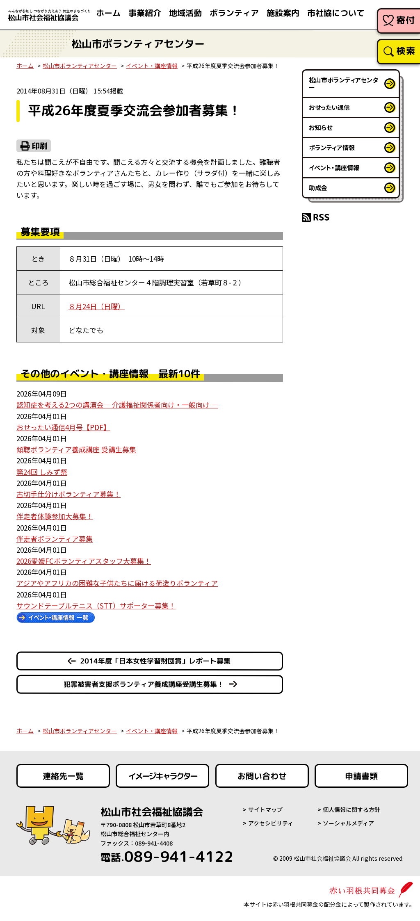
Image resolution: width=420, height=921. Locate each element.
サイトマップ (265, 809)
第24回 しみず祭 (41, 472)
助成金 (318, 187)
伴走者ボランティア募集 (54, 538)
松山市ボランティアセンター (80, 66)
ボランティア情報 (332, 147)
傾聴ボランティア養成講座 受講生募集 (76, 449)
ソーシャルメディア (348, 823)
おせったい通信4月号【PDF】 (63, 427)
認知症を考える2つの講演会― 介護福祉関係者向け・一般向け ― (117, 404)
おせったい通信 (329, 107)
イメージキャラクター (162, 776)
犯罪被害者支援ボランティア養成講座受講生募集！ (144, 684)
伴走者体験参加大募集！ (54, 516)
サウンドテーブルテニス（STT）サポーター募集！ (96, 605)
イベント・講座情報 (152, 66)
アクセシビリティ (270, 823)
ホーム (25, 66)
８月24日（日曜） (96, 306)
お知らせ (320, 127)
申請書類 (361, 776)
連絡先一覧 (63, 776)
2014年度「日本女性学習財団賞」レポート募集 (155, 661)
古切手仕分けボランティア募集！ (68, 494)
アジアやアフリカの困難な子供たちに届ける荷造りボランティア (117, 583)
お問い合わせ (262, 776)
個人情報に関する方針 (351, 809)
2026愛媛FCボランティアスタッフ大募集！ (83, 561)
